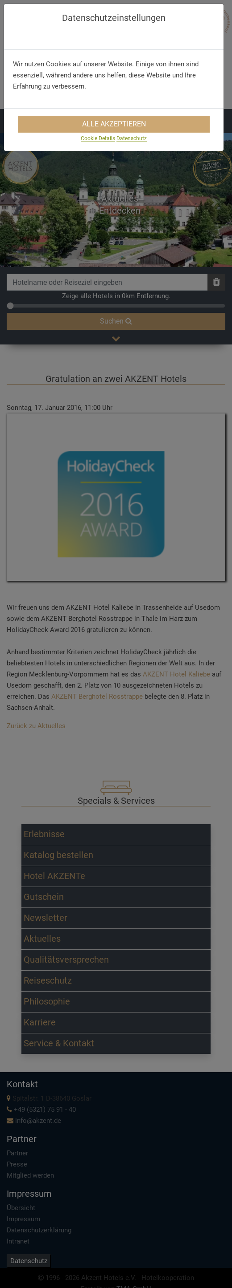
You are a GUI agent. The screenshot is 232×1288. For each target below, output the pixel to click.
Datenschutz (131, 138)
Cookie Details (98, 138)
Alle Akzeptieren (114, 124)
